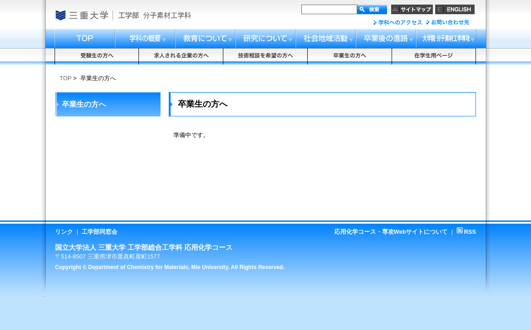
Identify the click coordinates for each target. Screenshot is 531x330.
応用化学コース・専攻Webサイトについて (391, 231)
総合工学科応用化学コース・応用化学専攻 (169, 15)
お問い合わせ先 (447, 22)
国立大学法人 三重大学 (81, 15)
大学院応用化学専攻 (446, 38)
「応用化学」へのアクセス (397, 22)
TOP (66, 78)
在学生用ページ (434, 56)
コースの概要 (145, 38)
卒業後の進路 (386, 38)
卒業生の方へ (350, 56)
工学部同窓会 (99, 231)
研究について (266, 38)
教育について (206, 38)
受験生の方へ (97, 56)
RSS (466, 231)
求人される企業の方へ (181, 56)
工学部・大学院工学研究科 (128, 15)
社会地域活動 (326, 38)
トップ (85, 38)
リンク (64, 231)
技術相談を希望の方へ (265, 56)
